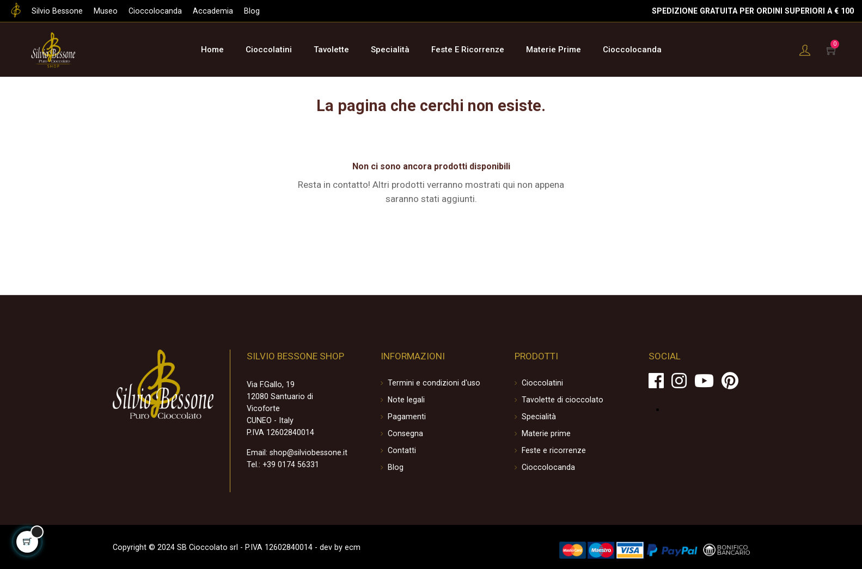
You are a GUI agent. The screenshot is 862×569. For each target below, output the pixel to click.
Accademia (207, 11)
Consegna (405, 433)
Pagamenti (407, 416)
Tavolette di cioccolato (560, 399)
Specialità (538, 416)
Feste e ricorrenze (553, 449)
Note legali (406, 399)
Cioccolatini (541, 382)
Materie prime (546, 433)
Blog (245, 11)
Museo (103, 11)
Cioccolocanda (151, 11)
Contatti (401, 449)
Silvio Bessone (56, 11)
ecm (342, 546)
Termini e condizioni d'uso (432, 382)
